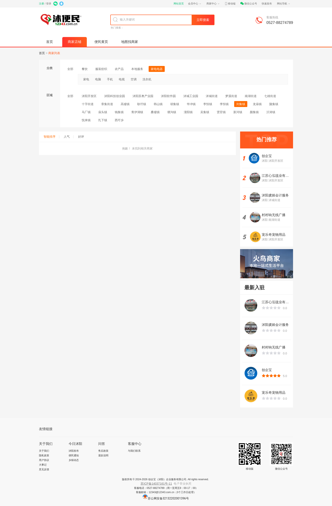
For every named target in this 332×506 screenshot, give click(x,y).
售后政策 (103, 450)
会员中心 (195, 3)
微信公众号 (248, 3)
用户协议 (44, 460)
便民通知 (74, 455)
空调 (134, 79)
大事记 (43, 464)
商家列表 (54, 53)
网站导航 (283, 3)
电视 (122, 79)
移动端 (229, 3)
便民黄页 (101, 42)
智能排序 (51, 136)
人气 (68, 136)
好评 (81, 136)
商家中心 (213, 3)
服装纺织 (101, 69)
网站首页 (179, 3)
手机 (110, 79)
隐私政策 (44, 455)
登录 (48, 3)
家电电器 (157, 69)
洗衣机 (146, 79)
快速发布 (267, 3)
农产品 (119, 69)
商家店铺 (74, 42)
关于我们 (44, 450)
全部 (70, 69)
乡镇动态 (74, 460)
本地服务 (137, 69)
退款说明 (103, 455)
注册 (41, 3)
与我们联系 (134, 450)
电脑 (98, 79)
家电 (86, 79)
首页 (49, 42)
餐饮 (85, 69)
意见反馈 (44, 469)
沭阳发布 (74, 450)
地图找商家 (129, 42)
